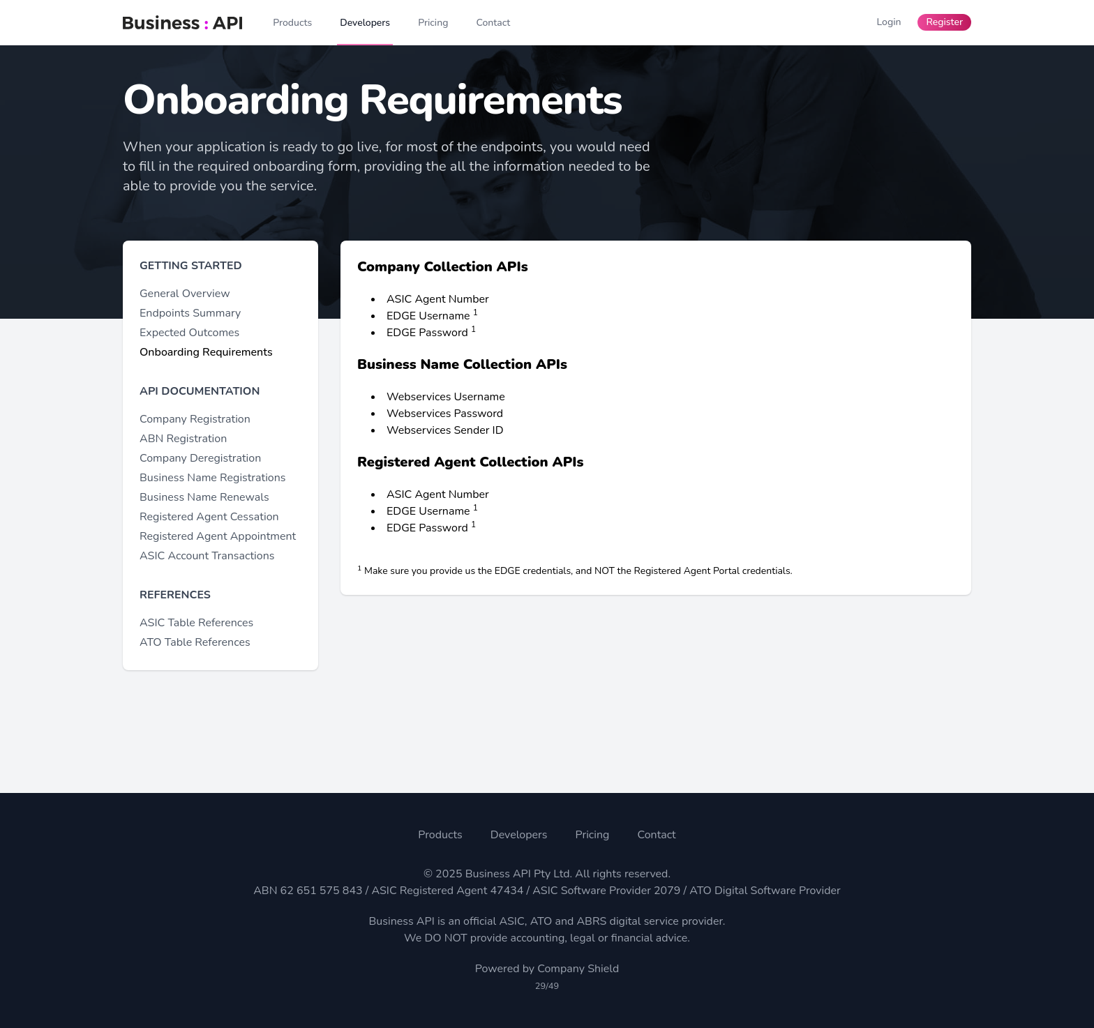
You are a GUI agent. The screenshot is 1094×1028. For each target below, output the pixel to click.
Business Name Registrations (213, 477)
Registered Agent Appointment (218, 536)
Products (440, 834)
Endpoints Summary (190, 313)
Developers (519, 834)
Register (944, 22)
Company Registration (195, 419)
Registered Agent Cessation (209, 516)
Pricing (592, 834)
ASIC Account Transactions (207, 556)
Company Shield (578, 968)
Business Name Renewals (204, 497)
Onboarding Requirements (206, 352)
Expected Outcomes (189, 332)
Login (888, 22)
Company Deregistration (200, 458)
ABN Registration (183, 438)
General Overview (185, 293)
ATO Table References (195, 642)
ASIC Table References (196, 622)
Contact (656, 834)
